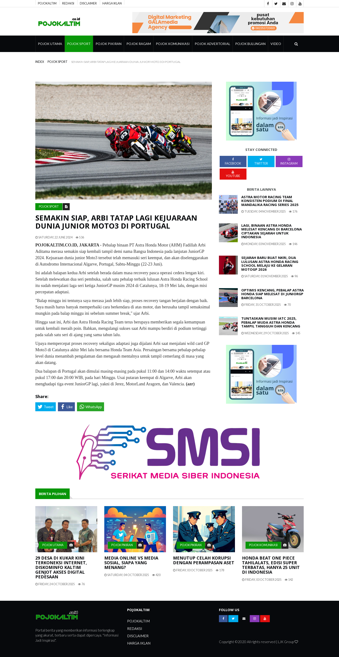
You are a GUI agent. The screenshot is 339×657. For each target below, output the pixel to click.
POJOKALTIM (47, 3)
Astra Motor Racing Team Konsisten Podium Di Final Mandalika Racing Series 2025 (270, 200)
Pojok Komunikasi (173, 44)
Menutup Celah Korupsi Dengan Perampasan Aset (203, 560)
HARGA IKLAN (112, 3)
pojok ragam (138, 44)
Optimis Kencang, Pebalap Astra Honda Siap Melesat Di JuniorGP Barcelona (272, 294)
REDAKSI (68, 3)
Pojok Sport (79, 44)
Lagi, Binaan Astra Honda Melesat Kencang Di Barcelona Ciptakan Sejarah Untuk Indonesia (271, 231)
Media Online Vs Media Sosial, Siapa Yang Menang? (131, 562)
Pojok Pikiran (108, 44)
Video (275, 44)
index (39, 62)
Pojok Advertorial (212, 44)
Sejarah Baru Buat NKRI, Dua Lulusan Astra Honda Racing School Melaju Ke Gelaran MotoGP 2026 (269, 263)
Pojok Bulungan (250, 44)
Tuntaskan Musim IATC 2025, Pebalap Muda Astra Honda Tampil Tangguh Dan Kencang (270, 322)
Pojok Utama (50, 44)
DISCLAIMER (88, 3)
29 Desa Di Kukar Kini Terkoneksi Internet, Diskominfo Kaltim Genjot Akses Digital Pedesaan (61, 567)
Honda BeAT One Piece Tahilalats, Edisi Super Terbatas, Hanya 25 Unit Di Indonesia (271, 565)
